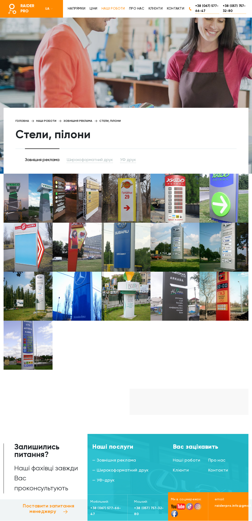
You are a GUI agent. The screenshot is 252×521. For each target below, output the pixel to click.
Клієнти (156, 8)
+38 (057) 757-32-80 (234, 8)
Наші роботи (186, 460)
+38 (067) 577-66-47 (206, 8)
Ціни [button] (93, 8)
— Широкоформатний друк (120, 470)
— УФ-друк (103, 480)
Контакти (175, 8)
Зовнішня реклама (42, 160)
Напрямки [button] (76, 8)
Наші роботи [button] (113, 8)
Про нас (136, 8)
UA (49, 8)
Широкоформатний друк (90, 160)
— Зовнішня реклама (114, 460)
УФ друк (128, 160)
